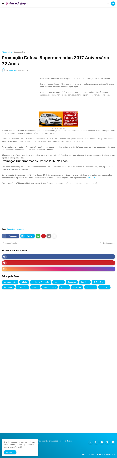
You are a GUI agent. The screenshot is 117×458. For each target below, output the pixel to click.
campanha (90, 287)
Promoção (8, 287)
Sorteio (35, 287)
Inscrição (84, 282)
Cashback (58, 282)
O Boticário (98, 282)
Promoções (22, 287)
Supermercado (50, 287)
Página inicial (7, 52)
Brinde (24, 282)
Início (84, 454)
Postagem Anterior (10, 243)
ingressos (104, 287)
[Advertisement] (58, 29)
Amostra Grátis (10, 282)
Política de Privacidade (106, 454)
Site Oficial (91, 178)
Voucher (64, 287)
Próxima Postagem (107, 243)
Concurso (72, 282)
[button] (3, 3)
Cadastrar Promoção (22, 52)
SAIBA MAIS (17, 447)
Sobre (91, 454)
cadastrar (77, 287)
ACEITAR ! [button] (10, 452)
